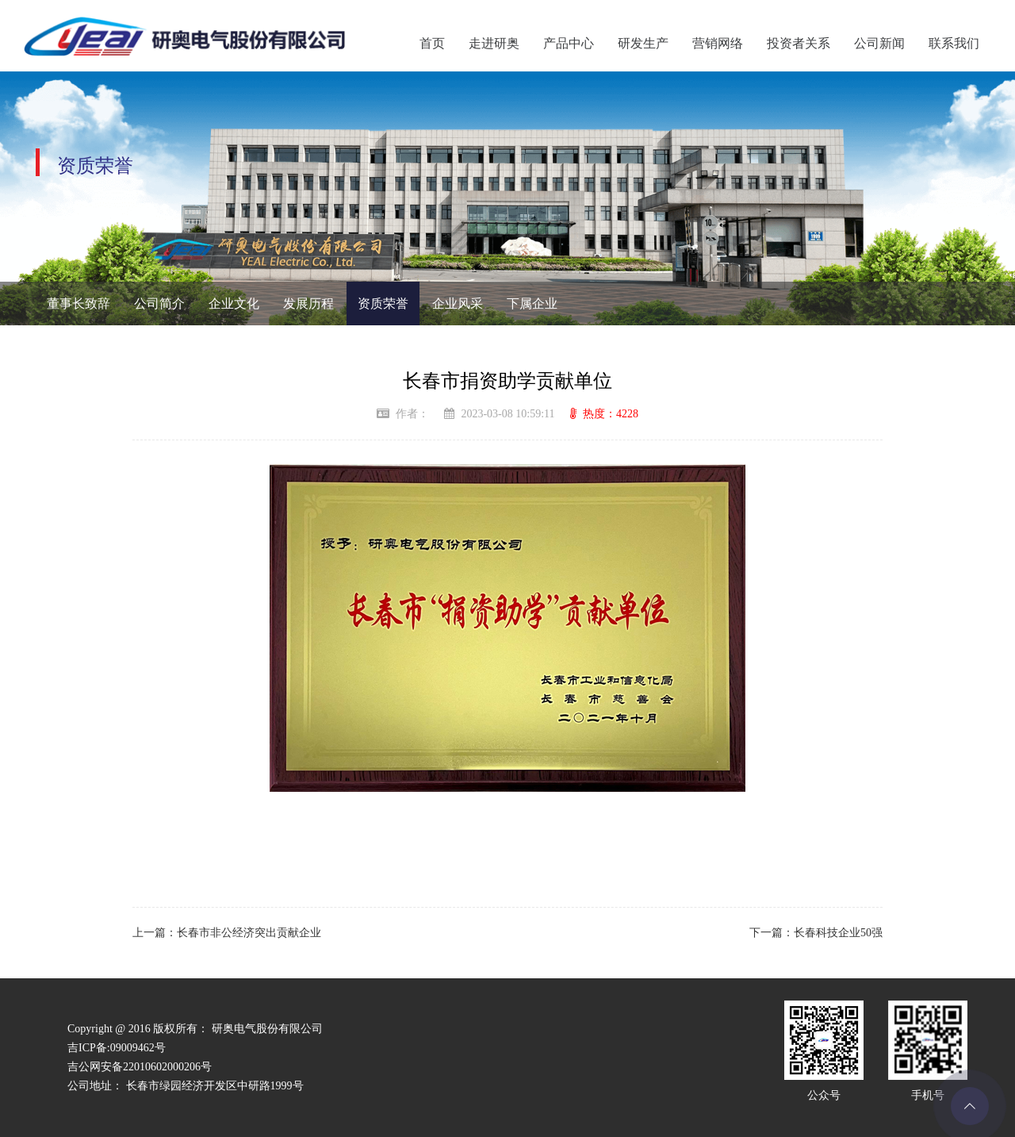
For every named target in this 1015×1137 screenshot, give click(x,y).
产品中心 (568, 43)
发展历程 (308, 303)
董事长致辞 (78, 303)
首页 (432, 43)
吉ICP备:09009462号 (116, 1048)
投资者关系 (798, 43)
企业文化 (234, 303)
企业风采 (457, 303)
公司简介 (159, 303)
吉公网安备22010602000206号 (139, 1067)
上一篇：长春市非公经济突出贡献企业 (226, 933)
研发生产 (643, 43)
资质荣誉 (383, 303)
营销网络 (717, 43)
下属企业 (532, 303)
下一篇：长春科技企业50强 (816, 933)
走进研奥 (494, 43)
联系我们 (954, 43)
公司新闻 (879, 43)
